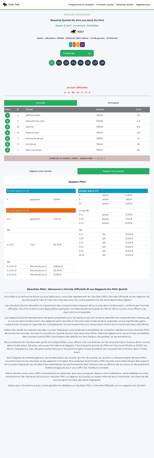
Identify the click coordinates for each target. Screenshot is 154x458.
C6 (87, 62)
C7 (95, 62)
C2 (59, 62)
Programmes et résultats (81, 4)
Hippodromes (143, 4)
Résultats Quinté (125, 4)
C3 (66, 62)
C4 (73, 62)
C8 (102, 62)
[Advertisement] (77, 72)
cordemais (77, 53)
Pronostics (113, 103)
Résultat (40, 103)
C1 (51, 62)
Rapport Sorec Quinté (40, 171)
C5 (80, 62)
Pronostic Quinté (105, 4)
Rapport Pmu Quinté (113, 171)
